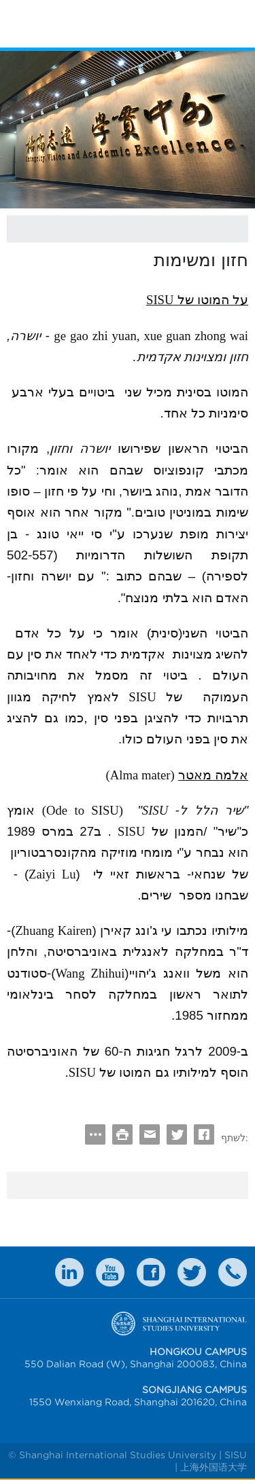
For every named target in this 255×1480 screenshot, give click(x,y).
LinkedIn (69, 1272)
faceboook (151, 1272)
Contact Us (232, 1272)
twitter (191, 1272)
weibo (110, 1272)
